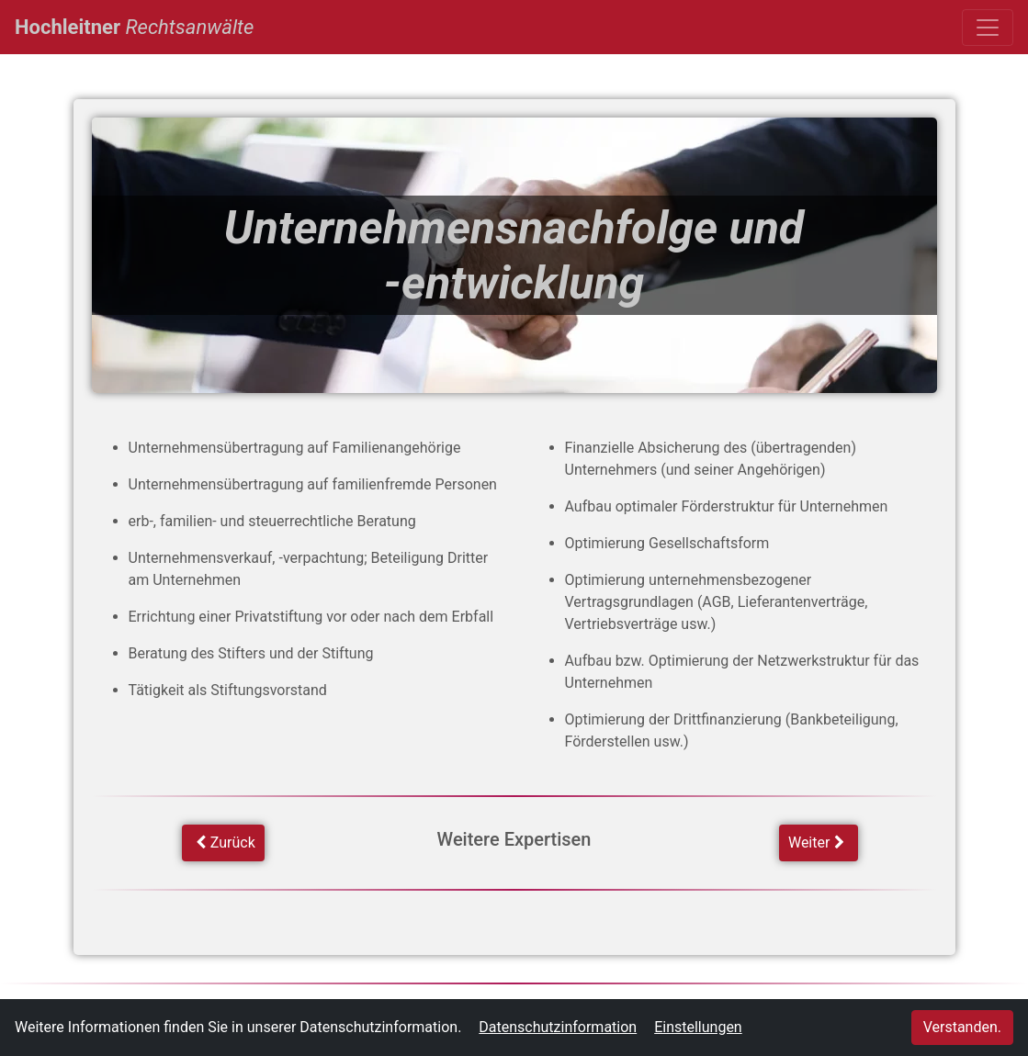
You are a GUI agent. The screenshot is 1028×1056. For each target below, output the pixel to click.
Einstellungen (698, 1027)
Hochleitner (134, 25)
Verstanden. (962, 1027)
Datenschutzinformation (558, 1027)
